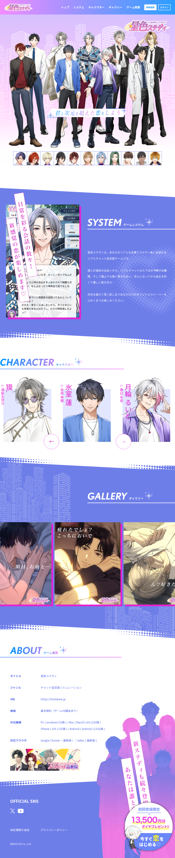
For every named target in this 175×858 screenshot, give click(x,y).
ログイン (164, 7)
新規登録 (150, 7)
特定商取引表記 (19, 830)
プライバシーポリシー (54, 830)
